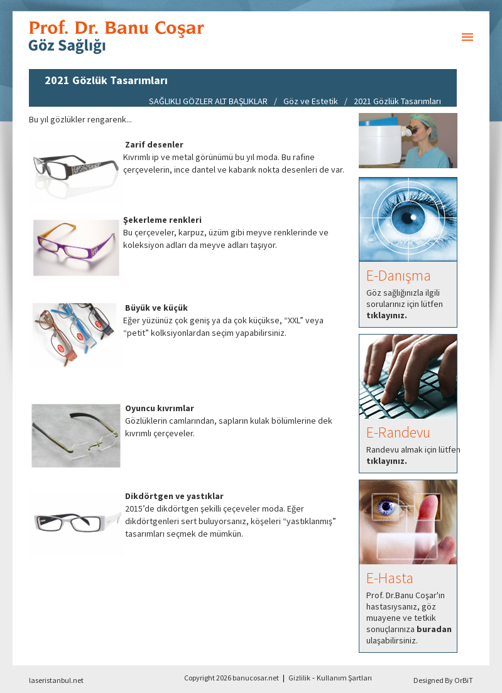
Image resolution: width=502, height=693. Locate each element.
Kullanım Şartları (344, 677)
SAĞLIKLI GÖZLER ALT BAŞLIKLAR (208, 101)
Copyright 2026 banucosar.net (231, 677)
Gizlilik (299, 677)
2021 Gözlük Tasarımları (397, 101)
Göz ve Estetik (310, 101)
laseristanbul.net (56, 680)
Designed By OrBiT (443, 680)
